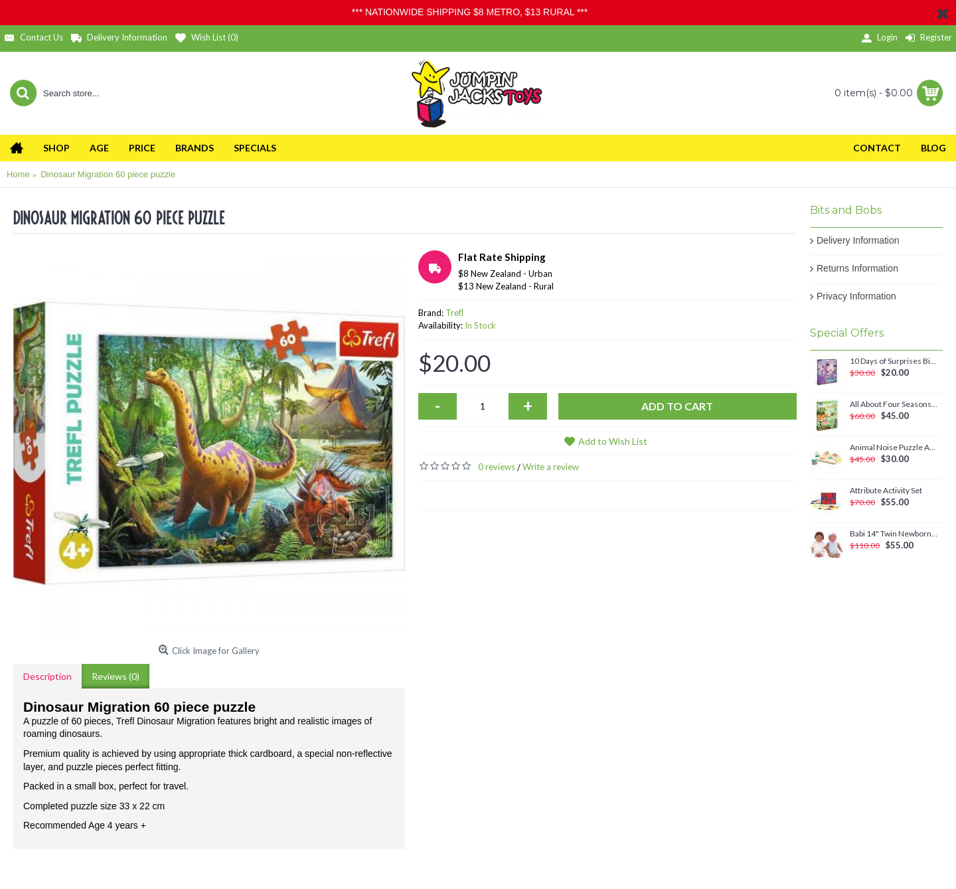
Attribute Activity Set (886, 490)
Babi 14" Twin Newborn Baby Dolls (894, 533)
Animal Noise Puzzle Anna (894, 447)
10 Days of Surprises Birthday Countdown (894, 361)
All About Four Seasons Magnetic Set (894, 404)
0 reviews (496, 466)
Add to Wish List (612, 441)
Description (47, 676)
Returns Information (857, 268)
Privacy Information (856, 296)
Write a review (550, 466)
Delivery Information (858, 240)
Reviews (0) (115, 676)
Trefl (454, 312)
